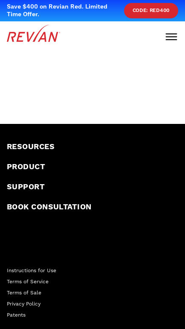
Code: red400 (151, 10)
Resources (31, 147)
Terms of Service (28, 282)
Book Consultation (49, 207)
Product (26, 167)
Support (26, 187)
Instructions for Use (31, 270)
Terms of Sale (24, 293)
